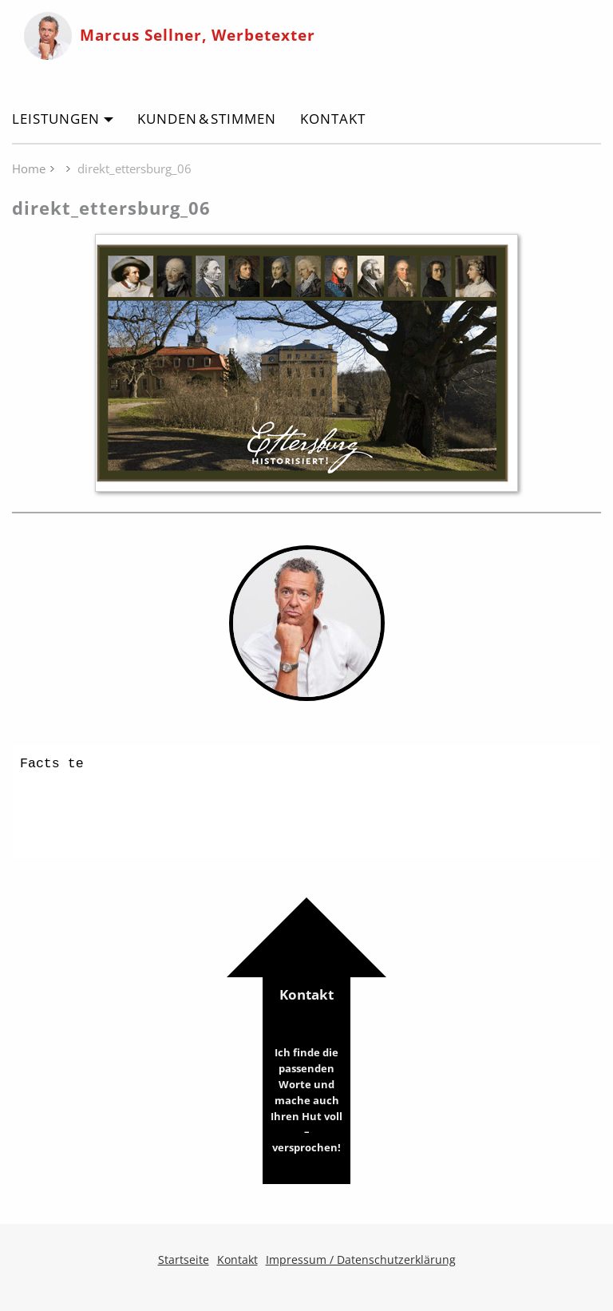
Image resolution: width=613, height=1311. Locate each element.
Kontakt (333, 118)
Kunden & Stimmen (206, 118)
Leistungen (56, 118)
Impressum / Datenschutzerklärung (361, 1259)
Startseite (183, 1259)
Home (28, 168)
